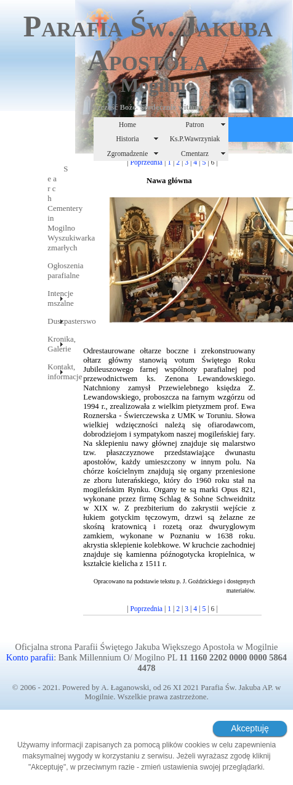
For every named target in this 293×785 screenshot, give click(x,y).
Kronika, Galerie (55, 343)
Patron (194, 124)
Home (127, 124)
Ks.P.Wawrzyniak (195, 138)
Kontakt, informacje (55, 371)
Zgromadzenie (127, 153)
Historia (127, 138)
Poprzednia (146, 162)
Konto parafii (30, 657)
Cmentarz (195, 153)
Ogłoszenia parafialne (55, 270)
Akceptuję (249, 728)
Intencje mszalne (55, 298)
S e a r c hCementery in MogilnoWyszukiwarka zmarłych (55, 208)
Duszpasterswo (55, 321)
